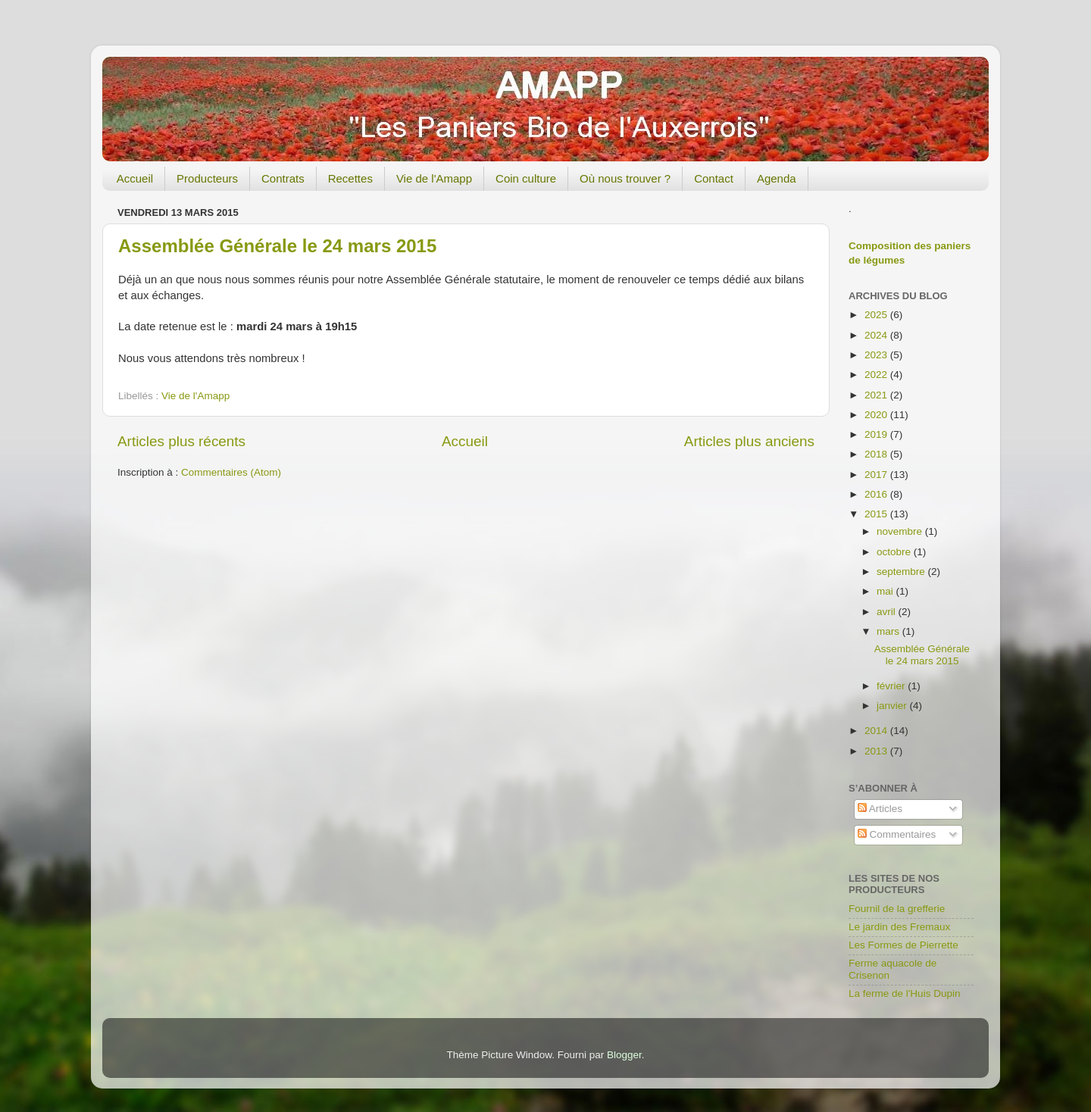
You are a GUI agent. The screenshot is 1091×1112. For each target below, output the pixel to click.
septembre (902, 571)
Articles (880, 808)
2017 (877, 474)
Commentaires (897, 834)
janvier (893, 705)
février (892, 686)
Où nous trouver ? (625, 178)
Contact (713, 178)
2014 (877, 730)
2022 (877, 374)
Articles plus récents (181, 441)
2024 (877, 335)
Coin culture (525, 178)
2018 (877, 454)
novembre (901, 531)
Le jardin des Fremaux (899, 926)
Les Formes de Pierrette (903, 945)
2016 (877, 494)
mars (889, 631)
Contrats (283, 178)
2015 (877, 514)
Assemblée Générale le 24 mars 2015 (277, 246)
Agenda (776, 178)
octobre (895, 552)
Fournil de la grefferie (897, 908)
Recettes (350, 178)
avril (888, 611)
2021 (877, 395)
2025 (877, 314)
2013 (877, 751)
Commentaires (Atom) (231, 472)
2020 (877, 414)
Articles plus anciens (749, 441)
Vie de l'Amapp (434, 178)
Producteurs (207, 178)
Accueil (135, 178)
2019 (877, 434)
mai (886, 591)
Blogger (624, 1054)
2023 (877, 355)
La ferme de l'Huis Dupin (904, 993)
